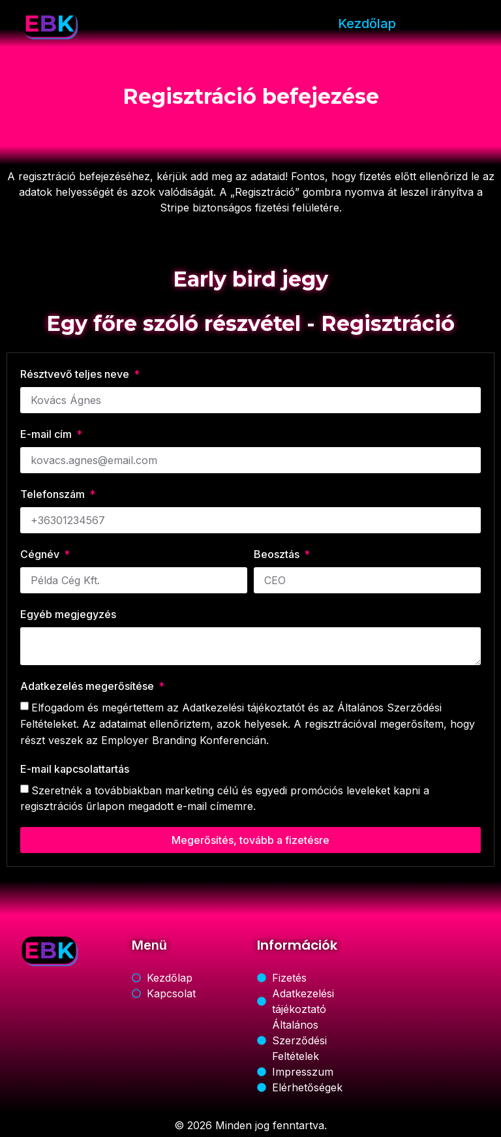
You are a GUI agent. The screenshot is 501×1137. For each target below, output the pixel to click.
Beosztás (278, 554)
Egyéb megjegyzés (68, 614)
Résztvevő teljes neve (76, 374)
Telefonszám (53, 494)
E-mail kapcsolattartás (74, 768)
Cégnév (41, 554)
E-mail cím (47, 434)
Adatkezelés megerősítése (88, 686)
